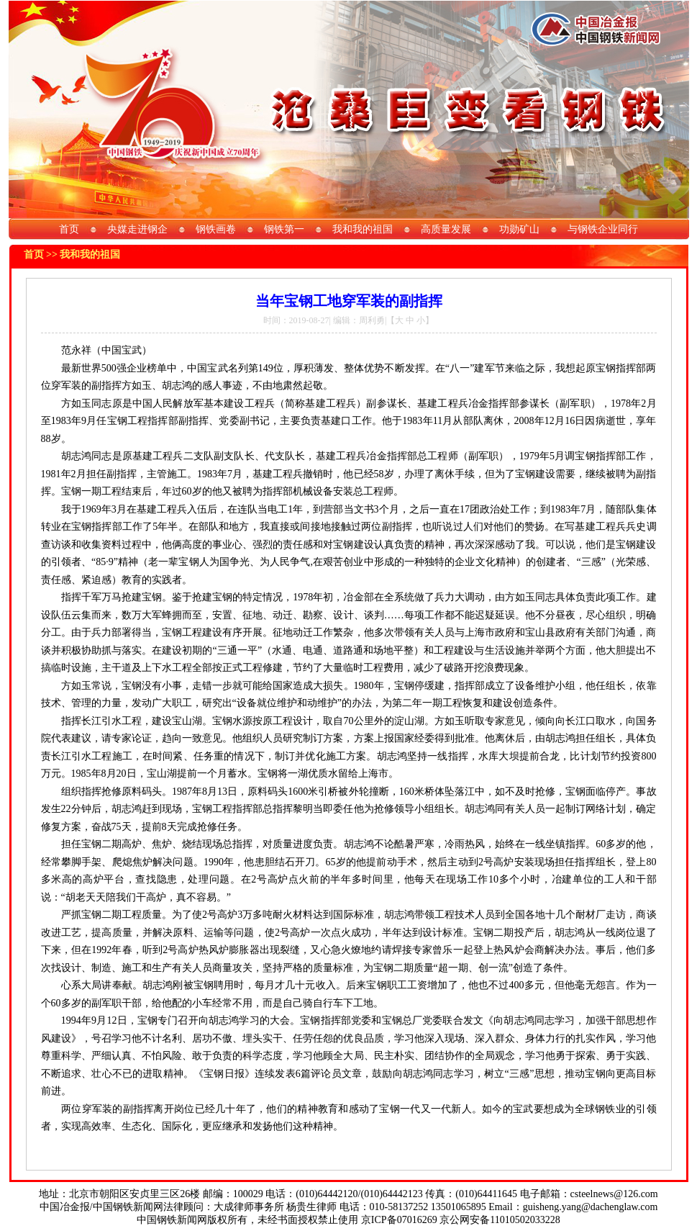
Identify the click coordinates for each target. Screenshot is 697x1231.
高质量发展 (446, 229)
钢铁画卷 (216, 229)
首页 (69, 229)
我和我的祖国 (362, 229)
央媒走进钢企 (137, 229)
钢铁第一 (284, 229)
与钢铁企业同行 (603, 229)
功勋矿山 (519, 229)
